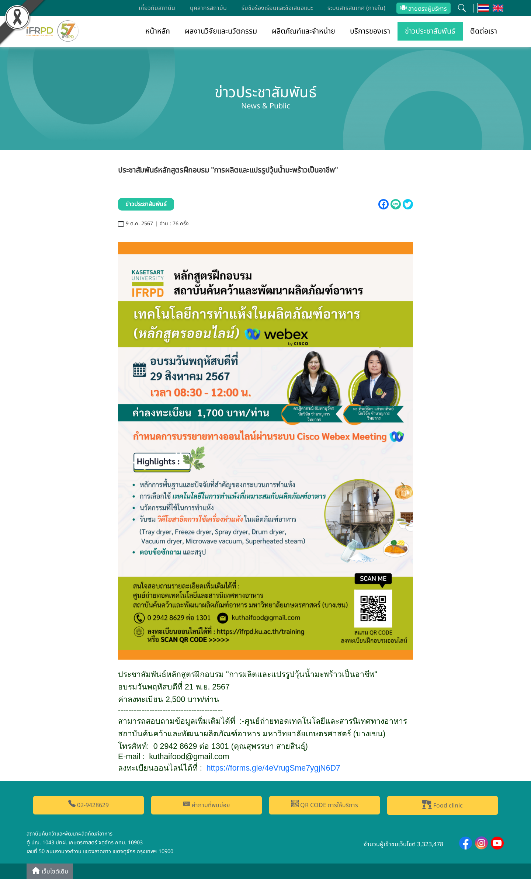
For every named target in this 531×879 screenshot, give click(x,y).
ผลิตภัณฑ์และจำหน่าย (303, 31)
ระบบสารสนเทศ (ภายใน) (356, 8)
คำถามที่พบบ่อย (206, 805)
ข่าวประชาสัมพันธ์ (430, 31)
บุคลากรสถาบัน (208, 8)
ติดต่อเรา (483, 31)
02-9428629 (88, 805)
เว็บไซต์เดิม (49, 871)
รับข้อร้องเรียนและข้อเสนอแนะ (277, 8)
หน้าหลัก (157, 31)
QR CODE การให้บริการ (324, 805)
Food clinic (442, 805)
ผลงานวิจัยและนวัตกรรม (221, 31)
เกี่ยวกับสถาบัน (157, 8)
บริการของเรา (370, 31)
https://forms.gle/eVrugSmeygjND (273, 768)
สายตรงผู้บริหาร (423, 8)
